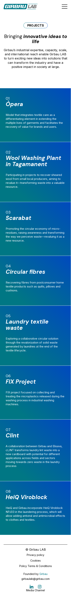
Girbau (43, 573)
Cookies (35, 560)
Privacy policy (35, 554)
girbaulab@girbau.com (35, 578)
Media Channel (35, 590)
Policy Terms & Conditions (35, 566)
